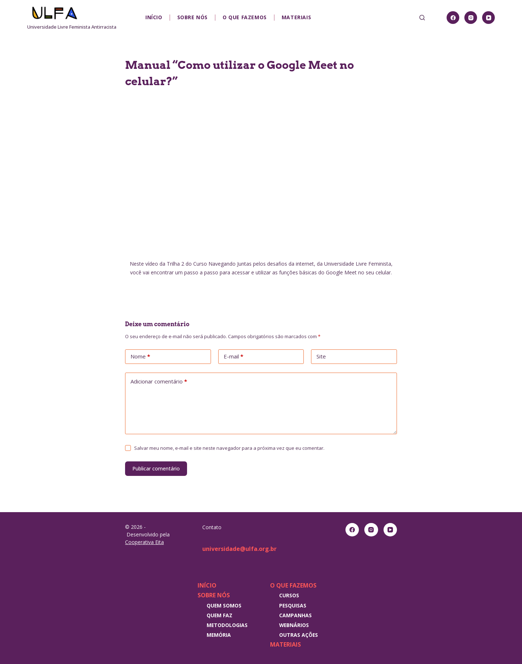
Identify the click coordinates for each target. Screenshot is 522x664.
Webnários (294, 625)
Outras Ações (298, 634)
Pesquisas (292, 605)
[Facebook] (453, 17)
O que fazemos (245, 17)
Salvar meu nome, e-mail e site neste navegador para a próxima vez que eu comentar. (229, 448)
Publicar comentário (156, 468)
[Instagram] (470, 17)
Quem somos (224, 605)
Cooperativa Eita (144, 542)
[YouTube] (488, 17)
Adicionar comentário (158, 381)
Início (153, 17)
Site (321, 356)
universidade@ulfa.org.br (239, 549)
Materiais (296, 17)
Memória (219, 634)
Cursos (289, 595)
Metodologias (227, 625)
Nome (140, 356)
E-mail (233, 356)
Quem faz (219, 615)
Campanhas (295, 615)
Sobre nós (192, 17)
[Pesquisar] (422, 17)
